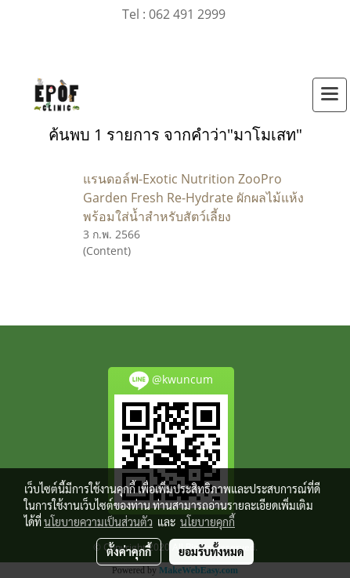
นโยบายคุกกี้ (207, 521)
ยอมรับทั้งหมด (211, 551)
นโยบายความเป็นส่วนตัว (98, 521)
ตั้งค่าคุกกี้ (128, 551)
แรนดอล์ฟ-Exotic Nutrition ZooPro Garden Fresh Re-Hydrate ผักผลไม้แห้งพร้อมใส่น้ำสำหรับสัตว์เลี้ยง (193, 197)
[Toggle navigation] (329, 95)
